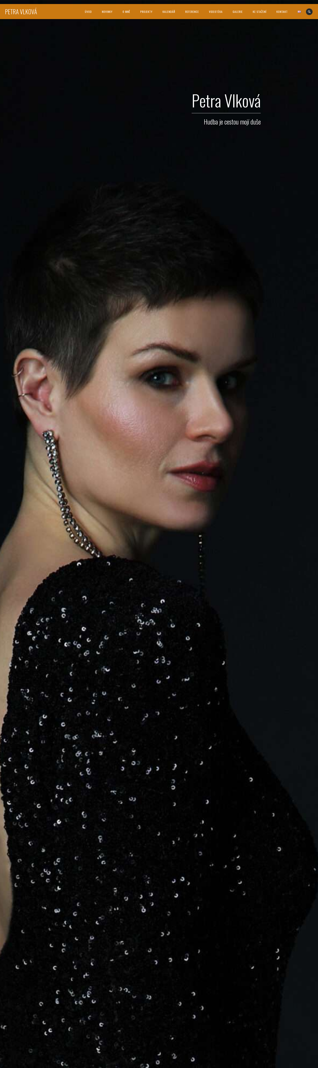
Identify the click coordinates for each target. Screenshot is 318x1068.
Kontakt (282, 11)
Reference (192, 11)
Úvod (88, 11)
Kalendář (169, 11)
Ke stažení (259, 11)
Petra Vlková (21, 11)
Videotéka (216, 11)
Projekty (146, 11)
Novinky (107, 11)
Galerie (238, 11)
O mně (126, 11)
